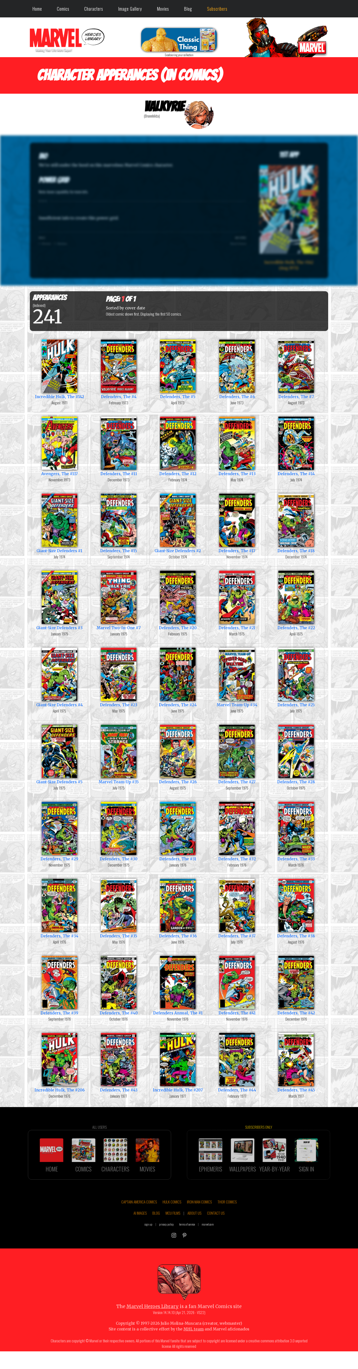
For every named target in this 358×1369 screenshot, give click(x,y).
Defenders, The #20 (178, 599)
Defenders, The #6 (237, 368)
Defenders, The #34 (59, 907)
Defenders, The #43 (118, 1062)
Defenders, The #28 (296, 753)
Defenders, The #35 (118, 907)
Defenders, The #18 (296, 522)
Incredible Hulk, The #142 (59, 368)
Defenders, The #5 (178, 368)
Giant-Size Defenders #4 (59, 676)
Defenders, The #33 (296, 830)
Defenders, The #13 (237, 445)
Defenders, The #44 (237, 1062)
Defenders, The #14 (296, 445)
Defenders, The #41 (237, 984)
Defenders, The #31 (178, 830)
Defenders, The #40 (118, 984)
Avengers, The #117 (59, 445)
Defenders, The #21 (237, 599)
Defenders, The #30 (118, 830)
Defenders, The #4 (118, 368)
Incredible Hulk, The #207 (178, 1062)
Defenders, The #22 (296, 599)
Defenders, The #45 (296, 1062)
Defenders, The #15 (118, 522)
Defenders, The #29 (59, 830)
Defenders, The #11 (118, 445)
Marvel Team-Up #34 (237, 676)
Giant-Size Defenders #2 (178, 522)
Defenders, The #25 (296, 676)
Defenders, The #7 (296, 368)
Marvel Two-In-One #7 (118, 599)
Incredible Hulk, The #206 (59, 1062)
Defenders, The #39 (59, 984)
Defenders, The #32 (237, 830)
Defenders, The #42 (296, 984)
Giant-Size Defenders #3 (59, 599)
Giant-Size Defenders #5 (59, 753)
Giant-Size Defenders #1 (59, 522)
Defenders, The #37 (237, 907)
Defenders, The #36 (178, 907)
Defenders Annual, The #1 (178, 984)
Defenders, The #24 (178, 676)
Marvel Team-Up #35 (118, 753)
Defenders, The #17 (237, 522)
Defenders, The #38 (296, 907)
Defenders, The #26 (178, 753)
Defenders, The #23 (118, 676)
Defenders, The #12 (178, 445)
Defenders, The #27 (237, 753)
